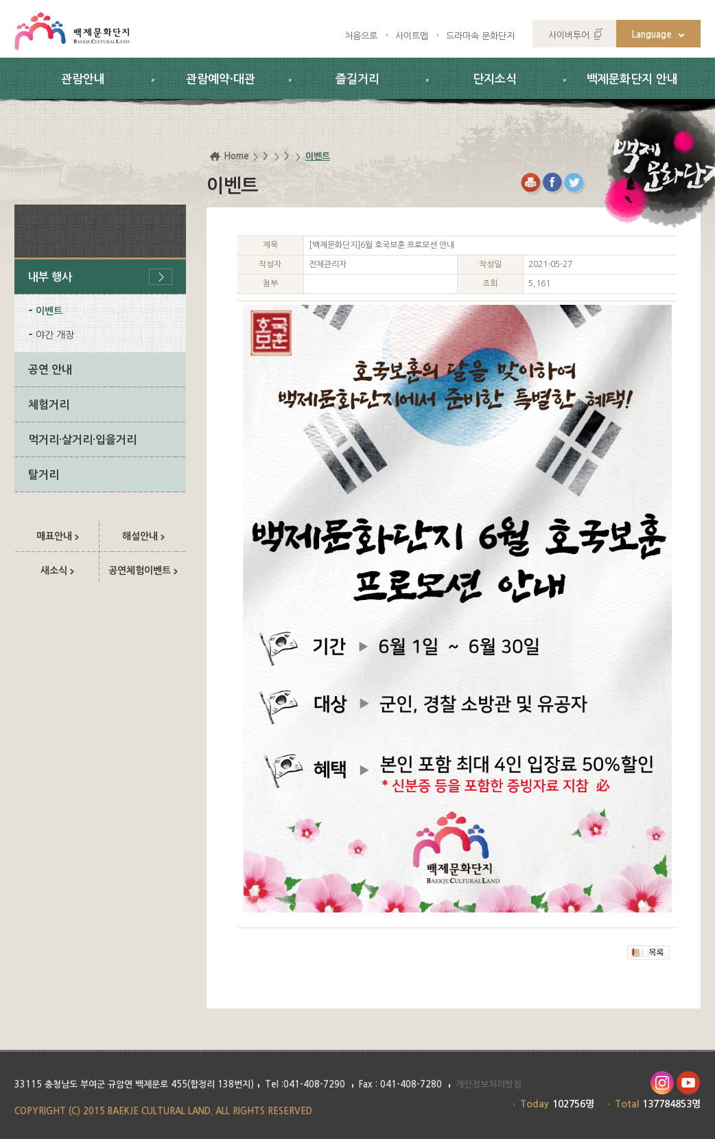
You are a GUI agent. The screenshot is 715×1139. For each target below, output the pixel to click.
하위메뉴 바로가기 (0, 0)
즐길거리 (357, 79)
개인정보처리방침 (488, 1084)
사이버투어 (568, 35)
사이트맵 (411, 36)
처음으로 (360, 36)
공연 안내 (50, 370)
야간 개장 (55, 335)
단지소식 (495, 79)
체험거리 (48, 405)
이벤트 (49, 311)
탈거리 (43, 475)
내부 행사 (50, 277)
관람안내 (83, 79)
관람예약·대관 (220, 79)
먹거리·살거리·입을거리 (82, 440)
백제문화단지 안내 (632, 79)
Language (652, 34)
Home (236, 156)
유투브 (689, 1083)
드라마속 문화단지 (480, 36)
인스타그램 (662, 1083)
